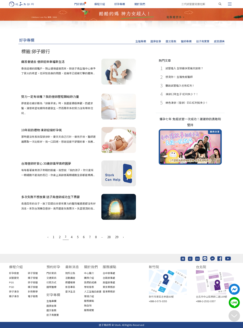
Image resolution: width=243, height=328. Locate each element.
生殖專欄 (140, 41)
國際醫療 (51, 287)
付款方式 (51, 282)
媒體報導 (70, 282)
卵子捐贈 (33, 282)
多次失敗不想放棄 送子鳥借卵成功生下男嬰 (50, 196)
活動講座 (70, 278)
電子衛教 (33, 296)
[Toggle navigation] (230, 4)
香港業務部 (109, 291)
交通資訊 (51, 278)
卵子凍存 (14, 291)
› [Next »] (123, 237)
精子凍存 (14, 296)
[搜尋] (220, 4)
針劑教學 (33, 291)
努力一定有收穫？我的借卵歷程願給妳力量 (50, 96)
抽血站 (88, 305)
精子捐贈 (33, 287)
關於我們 (139, 4)
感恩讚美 (219, 41)
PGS (11, 282)
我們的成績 (90, 282)
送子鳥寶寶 (202, 41)
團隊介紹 (89, 278)
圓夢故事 (156, 41)
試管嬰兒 (14, 278)
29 (116, 237)
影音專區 (70, 287)
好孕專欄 (119, 4)
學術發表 (89, 287)
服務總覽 (89, 310)
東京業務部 (109, 287)
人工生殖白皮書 (92, 291)
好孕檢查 (14, 273)
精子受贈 (33, 278)
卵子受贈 (33, 273)
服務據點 (89, 301)
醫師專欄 (186, 41)
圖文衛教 (171, 41)
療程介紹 (99, 4)
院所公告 (70, 273)
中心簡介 (89, 273)
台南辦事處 (109, 278)
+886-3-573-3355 (158, 301)
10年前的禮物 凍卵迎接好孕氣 (41, 130)
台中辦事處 (109, 273)
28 (109, 237)
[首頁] (25, 4)
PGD (11, 287)
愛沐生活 (70, 291)
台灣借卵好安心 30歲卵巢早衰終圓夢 (46, 163)
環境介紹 (89, 296)
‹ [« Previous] (47, 237)
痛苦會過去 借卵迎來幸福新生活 (43, 61)
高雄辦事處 (109, 282)
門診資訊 (79, 4)
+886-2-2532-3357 (205, 301)
